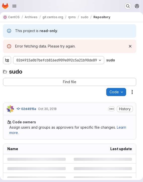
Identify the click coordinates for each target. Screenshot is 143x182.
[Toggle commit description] (111, 109)
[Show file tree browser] (7, 60)
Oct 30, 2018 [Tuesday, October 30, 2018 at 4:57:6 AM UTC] (47, 109)
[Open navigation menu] (14, 6)
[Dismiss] (130, 46)
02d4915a (26, 109)
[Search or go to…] (128, 6)
